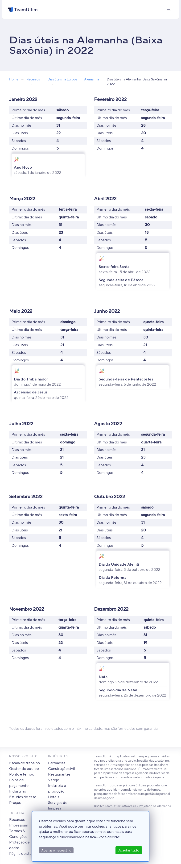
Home (13, 79)
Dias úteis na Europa (62, 79)
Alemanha (91, 79)
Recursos (33, 79)
